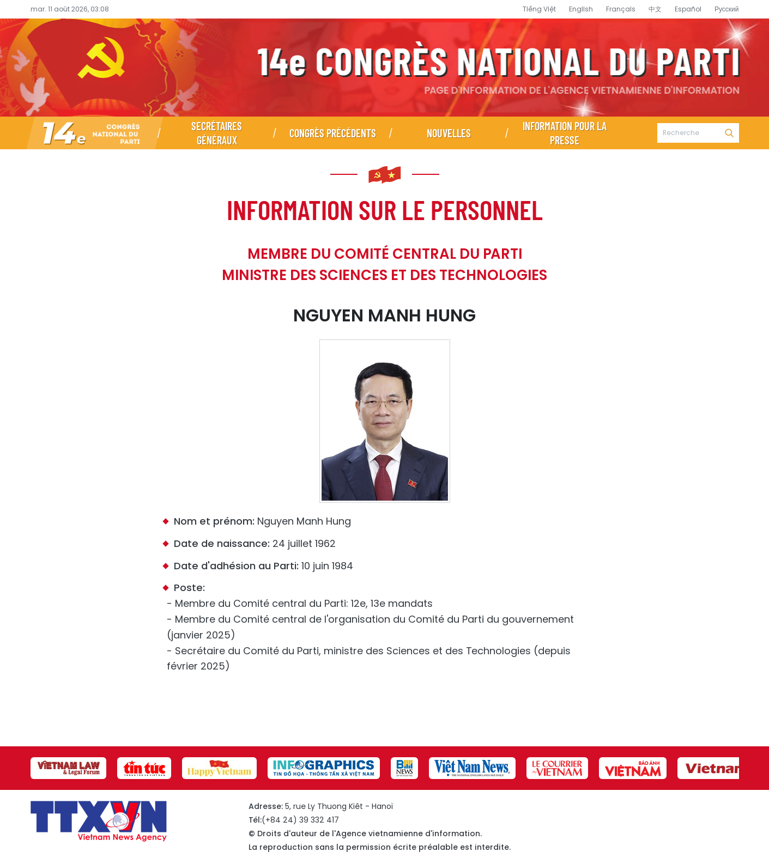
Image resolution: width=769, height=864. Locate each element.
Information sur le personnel (385, 209)
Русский (726, 9)
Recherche (729, 132)
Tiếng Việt (539, 9)
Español (688, 9)
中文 (655, 9)
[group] (68, 768)
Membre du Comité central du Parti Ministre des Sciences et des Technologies (384, 264)
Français (620, 9)
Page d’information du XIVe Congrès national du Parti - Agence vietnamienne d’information (384, 68)
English (581, 9)
